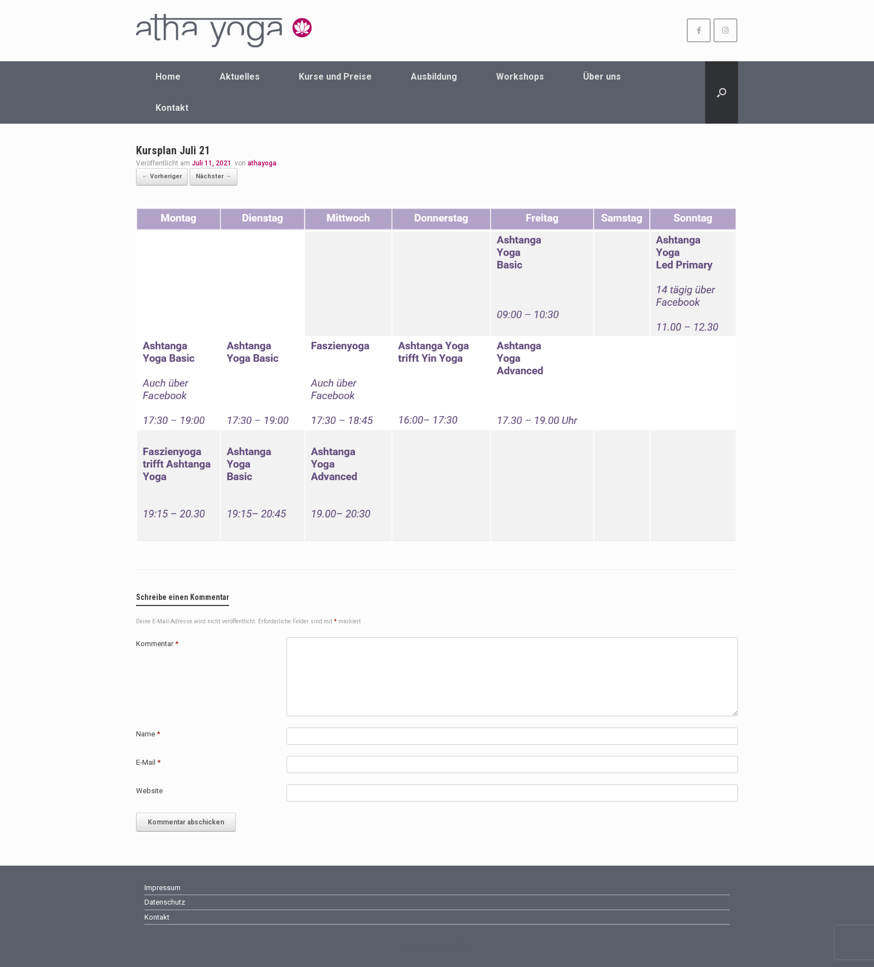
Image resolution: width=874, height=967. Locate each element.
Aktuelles (240, 76)
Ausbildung (434, 76)
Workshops (520, 76)
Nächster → (213, 176)
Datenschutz (164, 902)
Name (148, 734)
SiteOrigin (459, 945)
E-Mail (148, 762)
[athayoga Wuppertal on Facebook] (699, 30)
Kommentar (157, 643)
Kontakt (172, 107)
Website (149, 791)
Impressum (162, 887)
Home (168, 76)
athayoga (261, 163)
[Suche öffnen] (721, 92)
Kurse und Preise (335, 76)
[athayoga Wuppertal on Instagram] (725, 30)
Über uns (602, 76)
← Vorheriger (162, 176)
